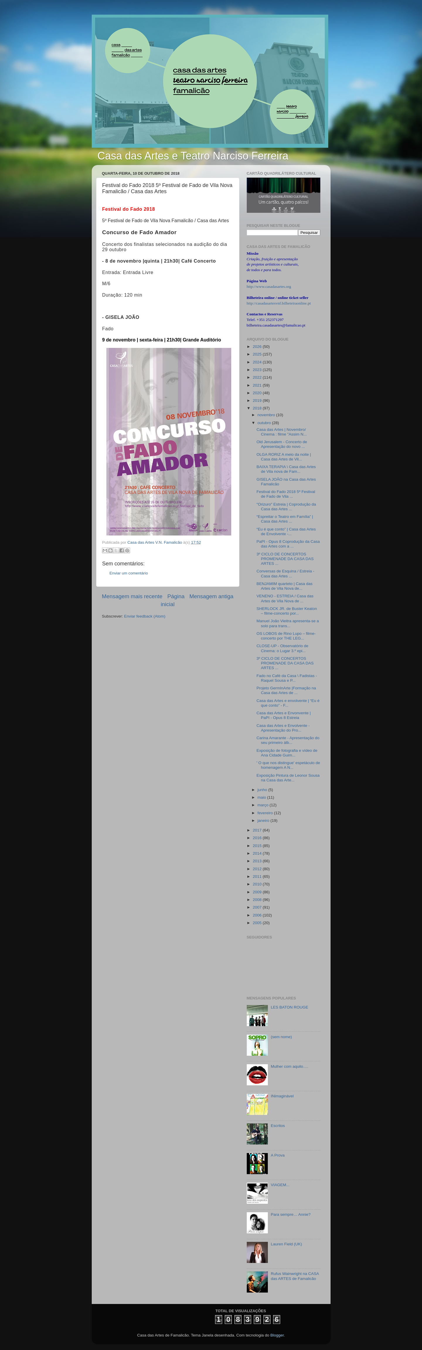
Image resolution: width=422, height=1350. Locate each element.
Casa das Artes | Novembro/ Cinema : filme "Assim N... (281, 431)
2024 (258, 362)
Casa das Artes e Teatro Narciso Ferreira (193, 156)
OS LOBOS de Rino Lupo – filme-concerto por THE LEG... (286, 635)
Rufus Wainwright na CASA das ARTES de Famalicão (295, 1276)
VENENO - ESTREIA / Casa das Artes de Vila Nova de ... (284, 598)
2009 (258, 892)
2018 (258, 408)
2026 (258, 346)
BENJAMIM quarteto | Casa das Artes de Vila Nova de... (284, 586)
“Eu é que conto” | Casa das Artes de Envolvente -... (286, 531)
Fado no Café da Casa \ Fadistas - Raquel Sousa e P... (286, 678)
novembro (267, 415)
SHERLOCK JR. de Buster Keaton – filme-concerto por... (286, 611)
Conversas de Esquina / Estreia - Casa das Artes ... (285, 573)
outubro (265, 423)
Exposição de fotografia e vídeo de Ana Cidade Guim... (286, 752)
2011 (258, 876)
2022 (258, 377)
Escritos (278, 1125)
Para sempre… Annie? (291, 1214)
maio (262, 797)
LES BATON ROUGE (289, 1007)
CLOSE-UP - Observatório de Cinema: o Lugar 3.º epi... (282, 648)
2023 (258, 370)
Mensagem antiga (211, 596)
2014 (258, 853)
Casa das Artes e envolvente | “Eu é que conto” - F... (287, 703)
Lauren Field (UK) (286, 1244)
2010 (258, 884)
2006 (258, 915)
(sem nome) (281, 1037)
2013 (258, 861)
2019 (258, 400)
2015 (258, 846)
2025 (258, 354)
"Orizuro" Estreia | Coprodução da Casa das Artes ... (286, 506)
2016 (258, 838)
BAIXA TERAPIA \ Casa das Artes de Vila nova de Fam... (286, 469)
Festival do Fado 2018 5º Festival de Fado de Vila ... (285, 494)
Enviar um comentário (129, 573)
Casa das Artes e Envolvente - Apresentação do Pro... (283, 727)
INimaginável (282, 1096)
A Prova (278, 1155)
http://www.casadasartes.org (269, 286)
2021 (258, 385)
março (264, 805)
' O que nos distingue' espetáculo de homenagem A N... (288, 765)
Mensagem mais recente (132, 596)
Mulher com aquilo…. (289, 1066)
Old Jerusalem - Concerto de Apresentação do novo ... (281, 444)
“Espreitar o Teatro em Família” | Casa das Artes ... (284, 518)
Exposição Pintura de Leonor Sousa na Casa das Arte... (287, 777)
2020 (258, 393)
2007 (258, 907)
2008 (258, 899)
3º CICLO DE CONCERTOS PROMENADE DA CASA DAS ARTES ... (285, 559)
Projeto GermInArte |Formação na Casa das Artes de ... (286, 690)
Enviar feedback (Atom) (144, 616)
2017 (258, 830)
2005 (258, 923)
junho (263, 790)
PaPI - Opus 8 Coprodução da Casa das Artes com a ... (288, 543)
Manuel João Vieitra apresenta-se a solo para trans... (287, 623)
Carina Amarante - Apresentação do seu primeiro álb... (287, 740)
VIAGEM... (280, 1185)
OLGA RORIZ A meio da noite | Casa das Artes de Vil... (283, 456)
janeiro (264, 820)
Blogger (277, 1335)
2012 (258, 869)
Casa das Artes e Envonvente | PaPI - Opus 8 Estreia (283, 715)
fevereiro (266, 813)
